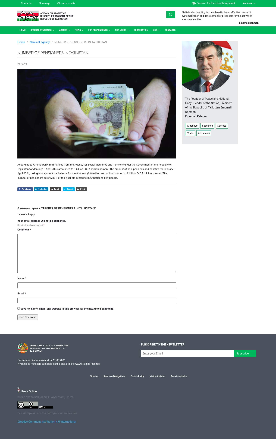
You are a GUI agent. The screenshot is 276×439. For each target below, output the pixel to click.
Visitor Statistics (157, 376)
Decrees (221, 125)
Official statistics (41, 30)
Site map (44, 3)
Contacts (26, 3)
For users (120, 30)
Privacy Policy (137, 376)
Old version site (66, 3)
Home (23, 30)
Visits (190, 133)
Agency (63, 30)
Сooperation (141, 30)
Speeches (207, 125)
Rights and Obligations (114, 376)
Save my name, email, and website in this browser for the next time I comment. (67, 308)
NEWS (78, 30)
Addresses (204, 133)
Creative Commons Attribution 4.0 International (46, 421)
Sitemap (94, 376)
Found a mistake (179, 376)
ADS (155, 30)
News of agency (40, 42)
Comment (24, 229)
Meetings (192, 125)
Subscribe (245, 353)
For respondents (98, 30)
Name (21, 278)
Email (21, 293)
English (249, 3)
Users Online (27, 389)
